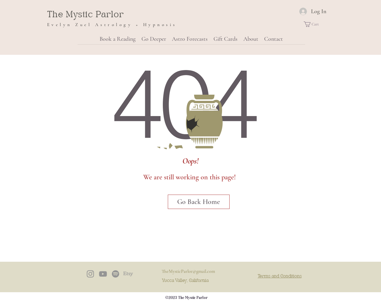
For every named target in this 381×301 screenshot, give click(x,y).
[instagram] (90, 274)
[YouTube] (103, 274)
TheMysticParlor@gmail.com (188, 271)
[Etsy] (128, 274)
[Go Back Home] (199, 202)
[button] (314, 24)
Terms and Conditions (280, 276)
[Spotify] (115, 274)
